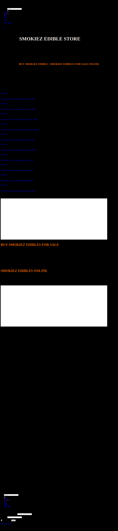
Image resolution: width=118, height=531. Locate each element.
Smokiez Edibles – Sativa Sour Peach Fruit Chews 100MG (17, 180)
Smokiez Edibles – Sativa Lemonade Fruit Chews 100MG (17, 160)
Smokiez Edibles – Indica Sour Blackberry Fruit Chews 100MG (18, 109)
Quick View (4, 93)
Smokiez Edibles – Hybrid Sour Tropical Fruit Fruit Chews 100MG (19, 129)
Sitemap (59, 528)
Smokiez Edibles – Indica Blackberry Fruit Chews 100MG (17, 170)
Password (4, 517)
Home (5, 12)
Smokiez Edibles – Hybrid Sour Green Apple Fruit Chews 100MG (19, 119)
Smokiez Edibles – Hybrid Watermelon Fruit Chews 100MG (18, 139)
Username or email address (9, 514)
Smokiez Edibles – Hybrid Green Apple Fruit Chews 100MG (18, 99)
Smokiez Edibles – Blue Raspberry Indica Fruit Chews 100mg (18, 190)
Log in (13, 520)
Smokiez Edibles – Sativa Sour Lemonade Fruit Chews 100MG (18, 150)
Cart (5, 15)
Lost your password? (6, 523)
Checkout (7, 13)
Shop (5, 17)
